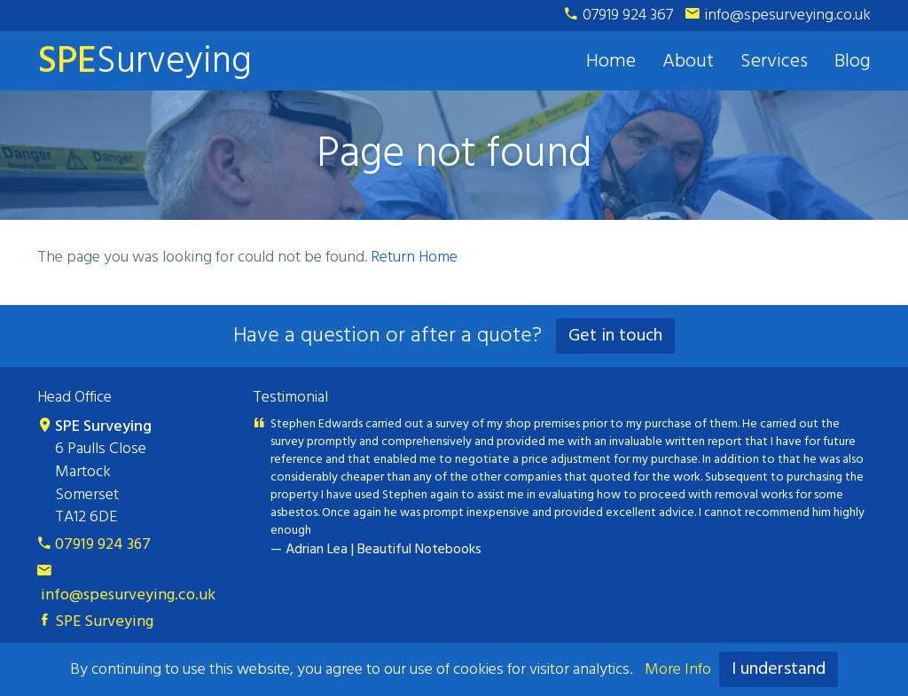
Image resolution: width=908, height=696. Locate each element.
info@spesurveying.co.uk (778, 15)
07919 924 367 (619, 15)
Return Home (414, 257)
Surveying (144, 61)
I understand (779, 669)
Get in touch (615, 336)
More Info (678, 670)
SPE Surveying (95, 622)
